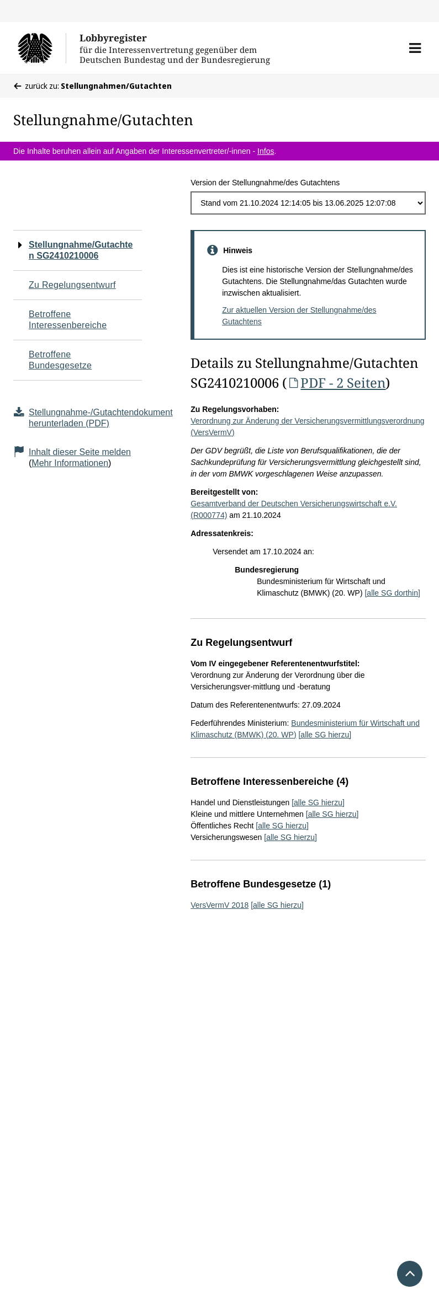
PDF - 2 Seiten (336, 382)
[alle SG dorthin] (392, 592)
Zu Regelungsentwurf (72, 285)
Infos (265, 151)
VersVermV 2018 (219, 905)
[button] (415, 48)
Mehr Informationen (69, 463)
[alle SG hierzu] (324, 734)
